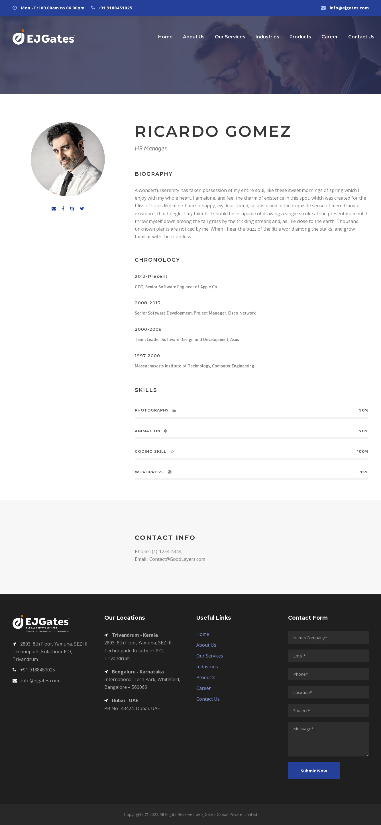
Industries (267, 37)
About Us (194, 37)
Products (300, 37)
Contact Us (361, 37)
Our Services (230, 37)
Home (165, 37)
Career (329, 37)
